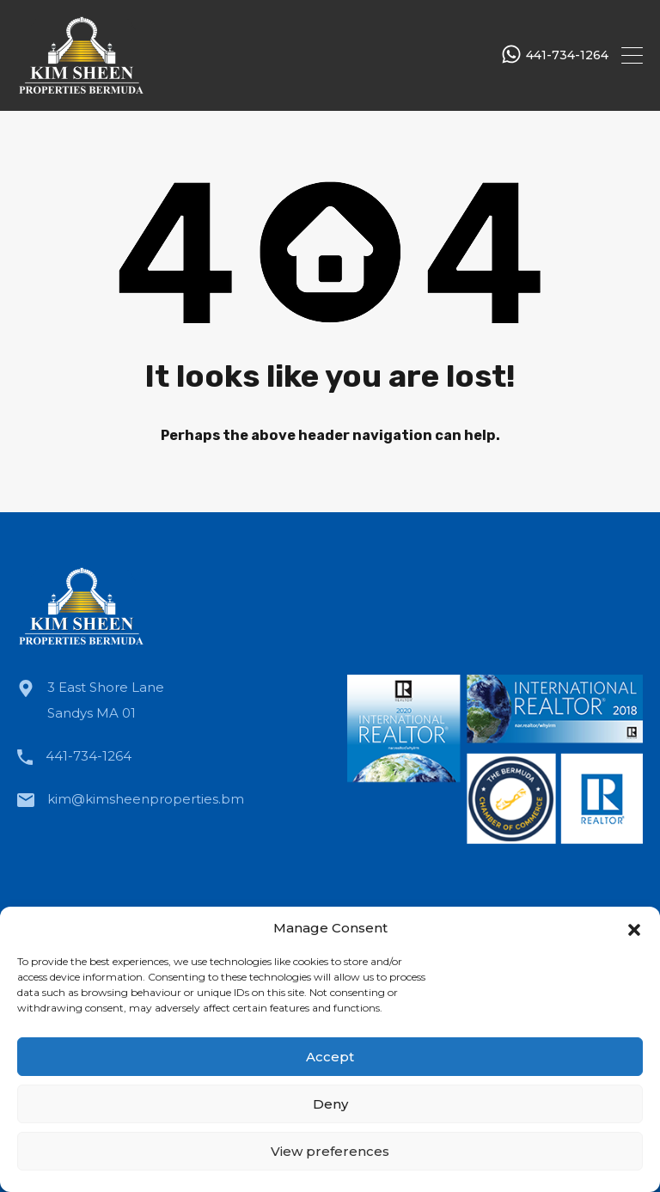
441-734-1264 (567, 55)
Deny (330, 1104)
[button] (634, 928)
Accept (330, 1056)
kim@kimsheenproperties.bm (145, 799)
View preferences (330, 1151)
